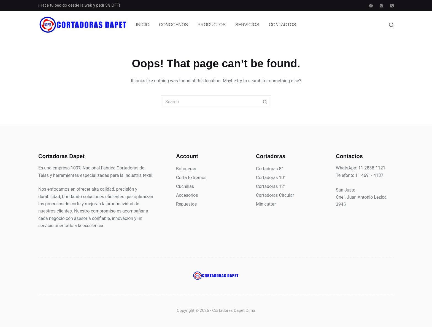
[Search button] (265, 101)
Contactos (282, 24)
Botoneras (186, 168)
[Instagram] (381, 5)
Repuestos (186, 204)
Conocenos (173, 24)
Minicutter (266, 204)
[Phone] (392, 5)
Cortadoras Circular (275, 195)
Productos (212, 24)
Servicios (247, 24)
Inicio (142, 24)
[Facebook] (371, 5)
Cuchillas (185, 186)
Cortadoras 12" (270, 186)
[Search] (391, 25)
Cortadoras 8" (269, 168)
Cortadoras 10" (270, 177)
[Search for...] (210, 101)
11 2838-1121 (371, 168)
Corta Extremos (191, 177)
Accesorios (187, 195)
